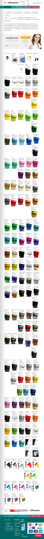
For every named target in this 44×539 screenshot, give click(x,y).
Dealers (8, 524)
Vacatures (8, 523)
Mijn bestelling (17, 12)
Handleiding (27, 12)
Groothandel (9, 526)
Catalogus (8, 12)
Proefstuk (35, 12)
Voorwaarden (9, 530)
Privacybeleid (9, 528)
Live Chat (38, 535)
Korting (17, 535)
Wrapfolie (17, 523)
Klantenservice (37, 3)
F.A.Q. (7, 15)
